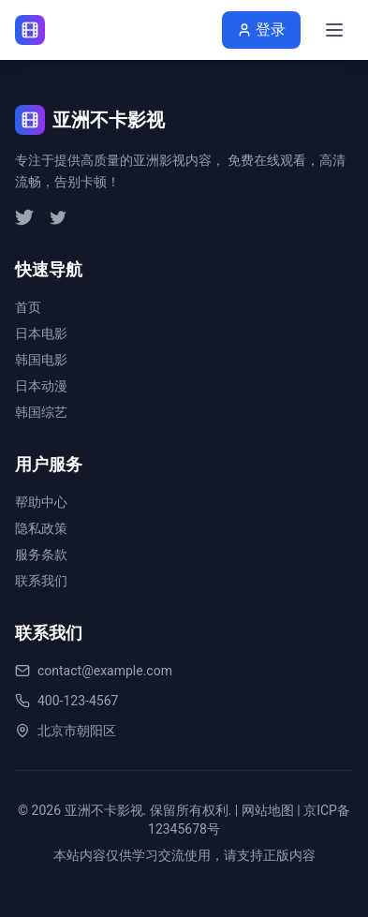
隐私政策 (41, 528)
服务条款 (41, 554)
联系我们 (41, 580)
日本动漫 (41, 385)
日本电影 (41, 333)
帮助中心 (41, 502)
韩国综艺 (41, 412)
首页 (28, 307)
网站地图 (268, 810)
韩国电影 (41, 359)
